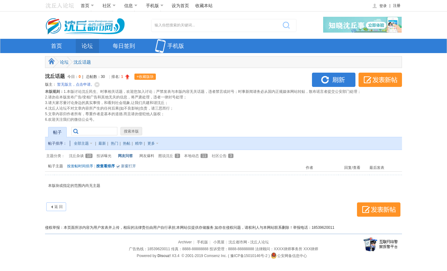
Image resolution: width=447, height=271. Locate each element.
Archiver (185, 242)
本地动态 (196, 156)
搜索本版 (131, 131)
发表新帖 (380, 80)
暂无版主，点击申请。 (75, 84)
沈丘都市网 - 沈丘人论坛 (248, 242)
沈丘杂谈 (81, 156)
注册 (396, 5)
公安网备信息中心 (289, 256)
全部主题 (81, 143)
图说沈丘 (169, 156)
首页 (87, 5)
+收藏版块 (145, 77)
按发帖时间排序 (80, 166)
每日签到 (124, 46)
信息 (131, 5)
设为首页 (180, 5)
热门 (114, 143)
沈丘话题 (82, 62)
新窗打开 (128, 166)
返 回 (58, 207)
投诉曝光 (104, 156)
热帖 (126, 143)
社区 (109, 5)
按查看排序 (105, 166)
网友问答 (125, 156)
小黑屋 (218, 242)
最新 (102, 143)
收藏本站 (204, 5)
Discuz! (164, 256)
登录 (379, 5)
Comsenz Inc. (215, 256)
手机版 (155, 5)
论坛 (87, 46)
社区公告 (222, 156)
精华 (138, 143)
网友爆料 (146, 156)
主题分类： (55, 156)
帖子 (57, 132)
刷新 (333, 80)
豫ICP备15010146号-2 (249, 256)
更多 (151, 143)
